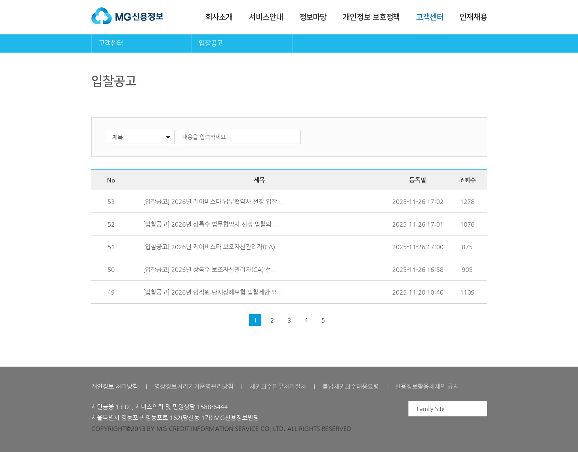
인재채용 (473, 17)
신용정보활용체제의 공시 (427, 386)
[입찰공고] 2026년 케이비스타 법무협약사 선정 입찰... (213, 201)
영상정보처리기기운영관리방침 (193, 386)
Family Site (431, 408)
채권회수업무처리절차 (278, 386)
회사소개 (219, 17)
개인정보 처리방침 (114, 386)
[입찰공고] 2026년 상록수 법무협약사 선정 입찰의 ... (211, 224)
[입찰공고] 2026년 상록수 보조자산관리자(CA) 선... (210, 269)
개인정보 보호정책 (371, 17)
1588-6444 (212, 406)
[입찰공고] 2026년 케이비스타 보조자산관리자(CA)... (212, 246)
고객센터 (429, 17)
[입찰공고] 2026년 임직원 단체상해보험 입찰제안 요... (213, 292)
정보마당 (313, 17)
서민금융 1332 (110, 406)
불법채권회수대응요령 (350, 386)
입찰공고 (211, 43)
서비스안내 (266, 17)
